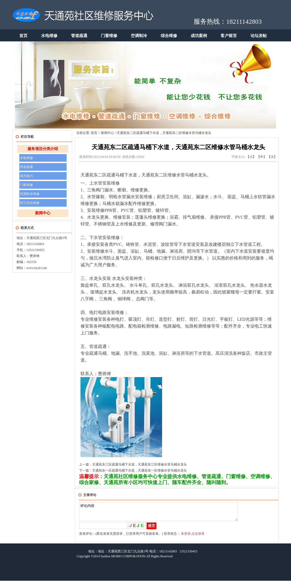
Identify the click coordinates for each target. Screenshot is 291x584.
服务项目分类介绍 (42, 149)
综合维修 (169, 35)
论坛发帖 (258, 35)
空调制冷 (139, 35)
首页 (23, 35)
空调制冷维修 (29, 194)
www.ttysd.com (36, 268)
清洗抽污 (26, 176)
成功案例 (199, 35)
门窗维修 (109, 35)
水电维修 (49, 35)
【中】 (262, 157)
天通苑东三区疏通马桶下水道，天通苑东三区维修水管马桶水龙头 (139, 464)
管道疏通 (79, 35)
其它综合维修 (29, 203)
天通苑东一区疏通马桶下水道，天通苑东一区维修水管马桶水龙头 (139, 470)
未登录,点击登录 (193, 537)
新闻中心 (42, 213)
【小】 (251, 157)
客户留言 (229, 35)
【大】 (272, 157)
